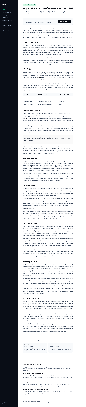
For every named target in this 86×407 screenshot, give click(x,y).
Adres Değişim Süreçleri (6, 15)
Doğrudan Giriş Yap (64, 21)
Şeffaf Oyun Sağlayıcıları (7, 30)
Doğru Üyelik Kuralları (6, 22)
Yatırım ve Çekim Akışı (6, 25)
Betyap (4, 4)
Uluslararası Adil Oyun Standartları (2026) (37, 354)
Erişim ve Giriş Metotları (6, 12)
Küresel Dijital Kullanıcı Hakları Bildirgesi (51, 354)
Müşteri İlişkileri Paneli (6, 28)
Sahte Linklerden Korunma (7, 17)
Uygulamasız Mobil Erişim (7, 20)
